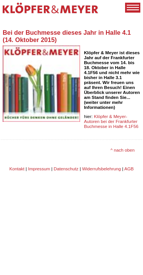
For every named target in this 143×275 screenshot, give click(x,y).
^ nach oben (123, 149)
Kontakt (16, 168)
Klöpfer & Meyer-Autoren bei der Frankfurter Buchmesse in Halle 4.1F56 (111, 121)
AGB (129, 168)
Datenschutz (66, 168)
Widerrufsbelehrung (101, 168)
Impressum (39, 168)
